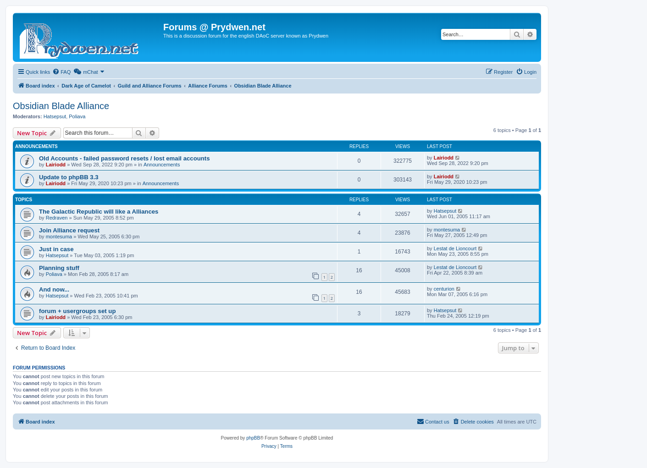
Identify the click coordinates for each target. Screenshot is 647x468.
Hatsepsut (55, 116)
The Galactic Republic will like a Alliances (98, 211)
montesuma (59, 236)
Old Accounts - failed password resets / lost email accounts (124, 158)
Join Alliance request (69, 230)
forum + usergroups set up (77, 311)
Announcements (162, 164)
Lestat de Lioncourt (455, 248)
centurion (444, 289)
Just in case (56, 249)
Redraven (57, 217)
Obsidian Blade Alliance (61, 106)
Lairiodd (56, 164)
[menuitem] (61, 71)
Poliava (77, 116)
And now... (54, 289)
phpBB (253, 437)
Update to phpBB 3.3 (69, 177)
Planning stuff (59, 267)
